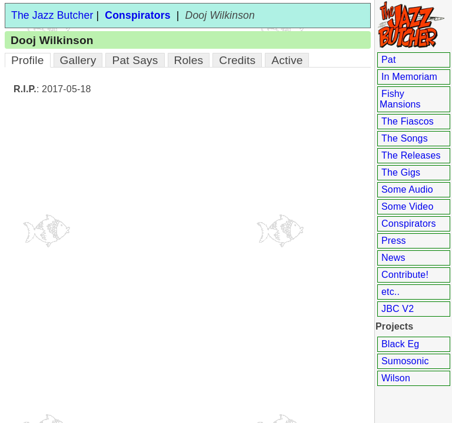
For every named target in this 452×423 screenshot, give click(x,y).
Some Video (407, 207)
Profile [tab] (27, 60)
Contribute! (404, 275)
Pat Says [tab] (135, 60)
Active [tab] (287, 60)
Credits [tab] (237, 60)
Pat (388, 60)
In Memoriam (409, 77)
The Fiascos (407, 121)
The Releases (411, 155)
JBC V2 (397, 309)
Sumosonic (405, 361)
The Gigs (400, 172)
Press (393, 241)
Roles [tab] (189, 60)
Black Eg (400, 344)
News (393, 258)
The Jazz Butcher (52, 15)
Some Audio (407, 189)
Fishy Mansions (400, 99)
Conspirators (408, 224)
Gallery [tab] (78, 60)
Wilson (395, 378)
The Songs (404, 138)
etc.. (390, 292)
